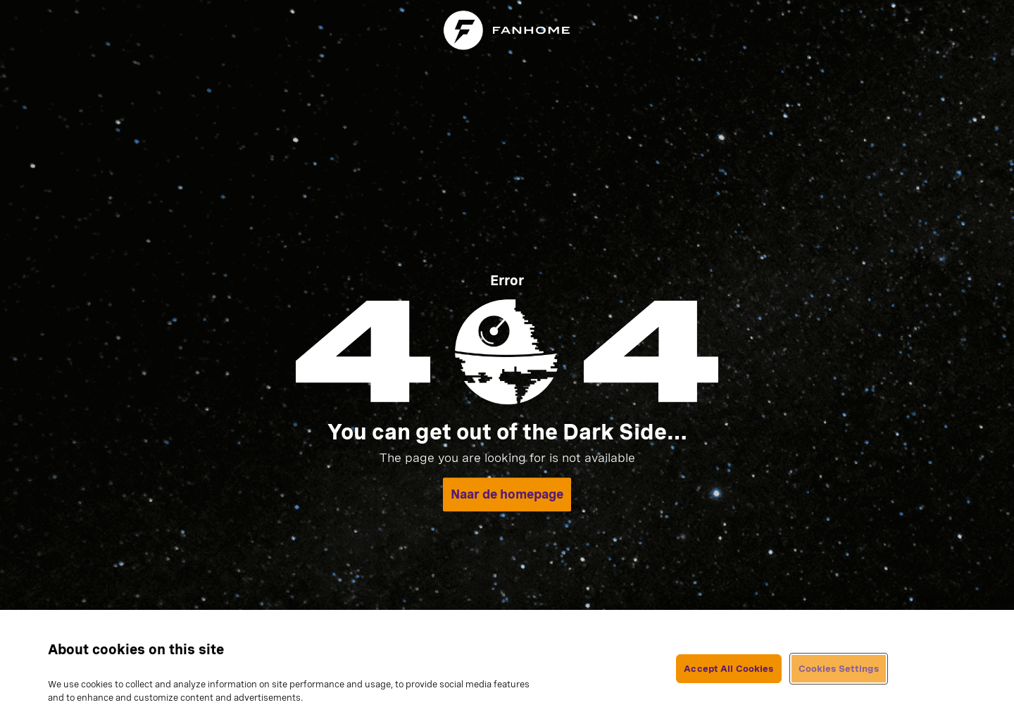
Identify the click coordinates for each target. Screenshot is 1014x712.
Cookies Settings (839, 668)
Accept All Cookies (728, 668)
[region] (507, 661)
